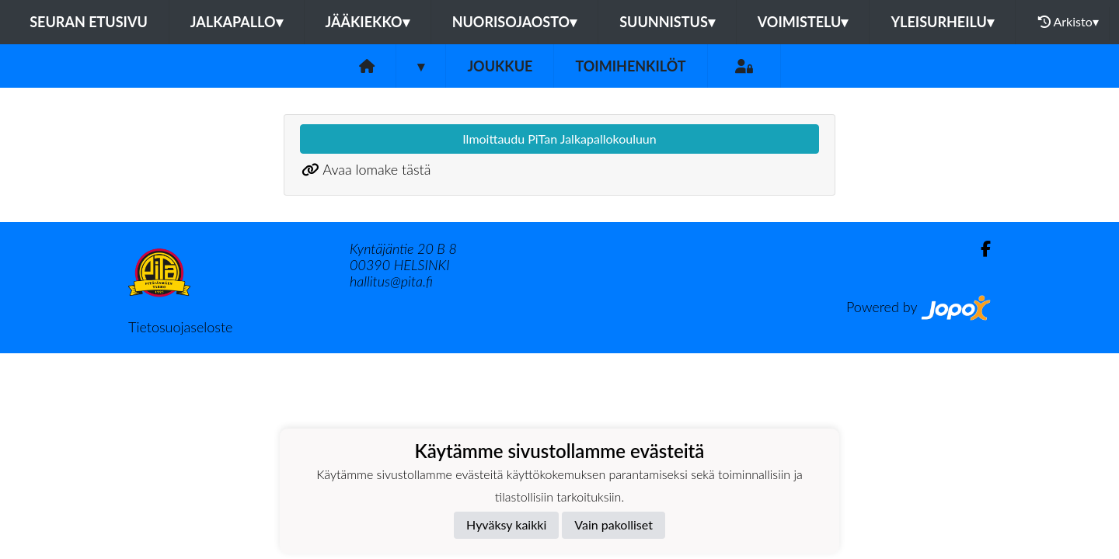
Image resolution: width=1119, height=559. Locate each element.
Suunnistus (667, 21)
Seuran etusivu (89, 21)
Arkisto (1068, 21)
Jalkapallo (236, 21)
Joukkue (499, 66)
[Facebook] (979, 249)
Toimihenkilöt (630, 66)
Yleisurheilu (942, 21)
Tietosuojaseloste (180, 326)
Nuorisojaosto (514, 21)
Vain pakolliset (613, 524)
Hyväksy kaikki (506, 524)
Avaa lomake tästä (376, 169)
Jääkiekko (368, 21)
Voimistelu (803, 21)
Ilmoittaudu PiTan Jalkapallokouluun (559, 138)
